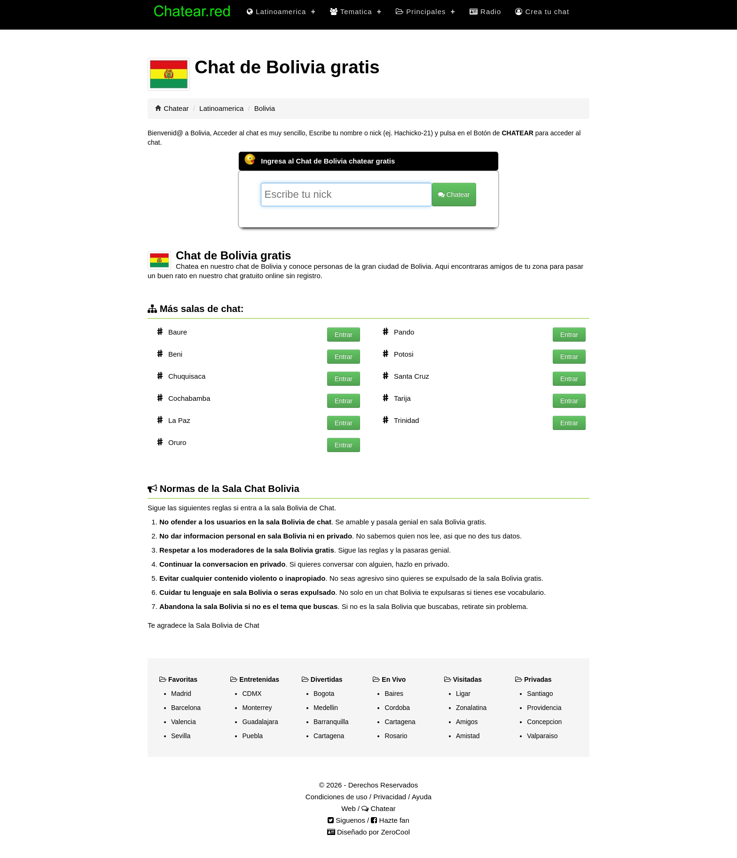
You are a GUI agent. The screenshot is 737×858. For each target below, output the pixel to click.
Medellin (326, 707)
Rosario (395, 736)
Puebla (252, 736)
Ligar (463, 693)
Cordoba (397, 707)
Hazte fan (390, 820)
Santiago (540, 693)
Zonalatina (471, 707)
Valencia (183, 721)
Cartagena (329, 736)
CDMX (251, 693)
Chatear (176, 108)
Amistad (468, 736)
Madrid (181, 693)
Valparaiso (542, 736)
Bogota (324, 693)
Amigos (467, 721)
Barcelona (186, 707)
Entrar (344, 334)
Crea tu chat (542, 12)
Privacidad (389, 797)
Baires (393, 693)
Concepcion (544, 721)
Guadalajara (260, 721)
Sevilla (180, 736)
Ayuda (421, 797)
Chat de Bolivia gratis (233, 255)
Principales (425, 12)
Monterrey (257, 707)
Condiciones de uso (337, 797)
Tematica (356, 12)
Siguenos (346, 820)
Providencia (544, 707)
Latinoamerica (281, 12)
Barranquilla (331, 721)
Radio (485, 12)
